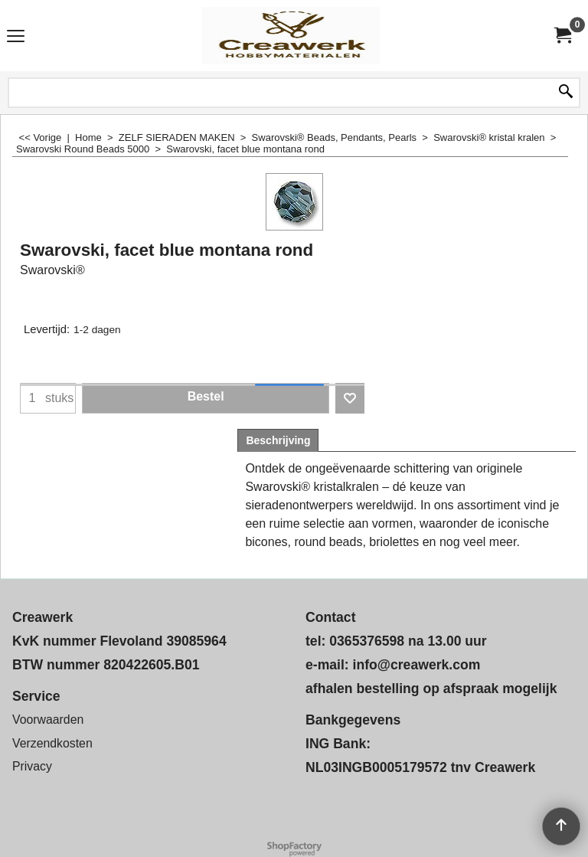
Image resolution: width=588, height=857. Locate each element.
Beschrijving (278, 440)
